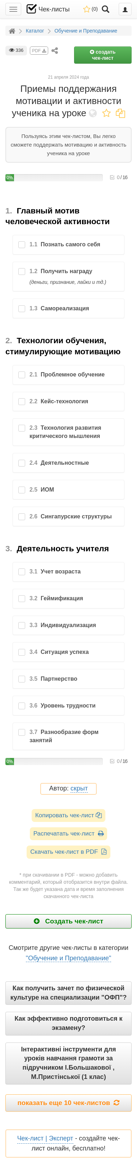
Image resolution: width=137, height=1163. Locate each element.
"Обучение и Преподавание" (68, 958)
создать (102, 55)
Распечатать (68, 833)
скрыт (79, 788)
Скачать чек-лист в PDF (68, 851)
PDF (39, 50)
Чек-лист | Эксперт (45, 1138)
